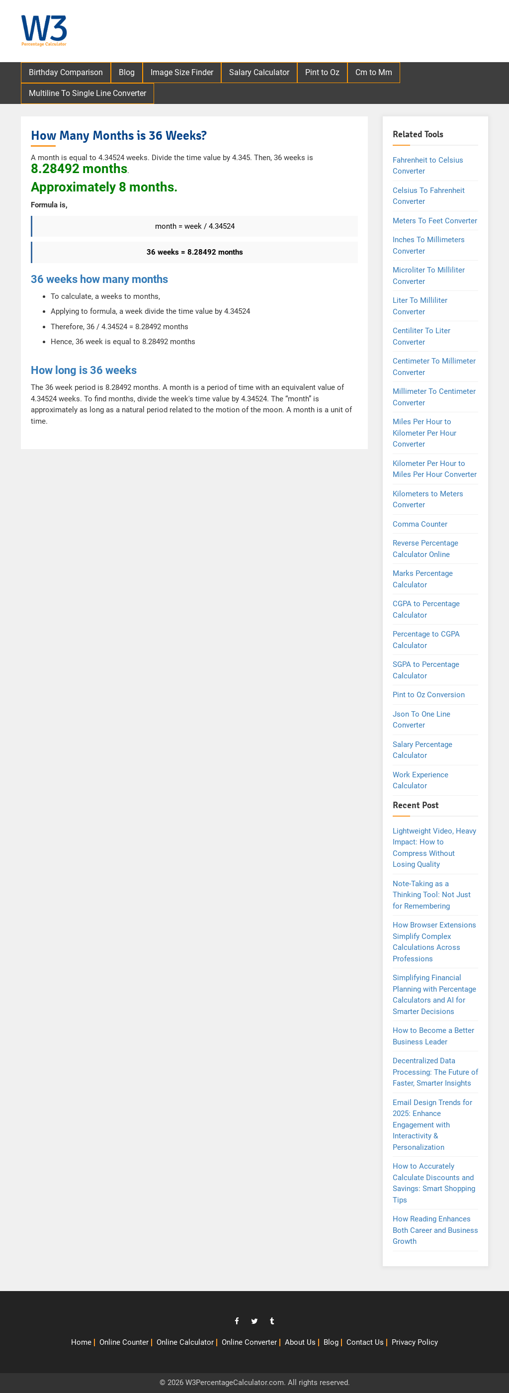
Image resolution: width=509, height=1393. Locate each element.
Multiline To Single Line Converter (87, 93)
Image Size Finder (182, 72)
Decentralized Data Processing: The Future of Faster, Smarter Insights (435, 1072)
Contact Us (365, 1342)
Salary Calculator (259, 72)
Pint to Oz (322, 72)
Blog (127, 72)
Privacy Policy (415, 1342)
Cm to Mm (373, 72)
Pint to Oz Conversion (429, 694)
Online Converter (249, 1342)
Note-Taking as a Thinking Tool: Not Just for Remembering (432, 895)
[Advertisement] (315, 32)
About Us (300, 1342)
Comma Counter (420, 524)
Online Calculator (185, 1342)
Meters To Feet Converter (435, 220)
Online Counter (124, 1342)
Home (81, 1342)
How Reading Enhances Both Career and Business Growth (435, 1230)
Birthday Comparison (66, 72)
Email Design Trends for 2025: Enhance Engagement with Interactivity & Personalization (432, 1125)
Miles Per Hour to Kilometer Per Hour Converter (424, 433)
